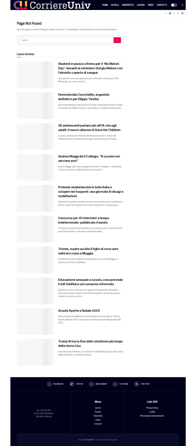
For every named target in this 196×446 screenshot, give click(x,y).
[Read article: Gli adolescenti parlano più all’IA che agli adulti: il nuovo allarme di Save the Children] (35, 136)
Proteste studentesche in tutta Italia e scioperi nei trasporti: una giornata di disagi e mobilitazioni (90, 191)
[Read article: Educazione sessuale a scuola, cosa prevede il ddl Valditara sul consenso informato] (35, 291)
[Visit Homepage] (52, 5)
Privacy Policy (152, 408)
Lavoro (141, 5)
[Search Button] (182, 5)
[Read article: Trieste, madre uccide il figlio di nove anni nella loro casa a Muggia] (35, 260)
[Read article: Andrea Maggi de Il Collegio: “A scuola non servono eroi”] (35, 167)
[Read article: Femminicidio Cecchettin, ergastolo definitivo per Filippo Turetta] (35, 105)
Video (151, 5)
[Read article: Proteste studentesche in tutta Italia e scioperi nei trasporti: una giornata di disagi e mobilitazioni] (35, 198)
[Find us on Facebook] (165, 13)
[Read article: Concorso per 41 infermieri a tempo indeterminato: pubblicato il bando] (35, 229)
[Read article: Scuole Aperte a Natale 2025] (35, 321)
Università (128, 5)
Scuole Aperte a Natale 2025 (79, 310)
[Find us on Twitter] (182, 13)
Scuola (115, 5)
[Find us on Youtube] (120, 384)
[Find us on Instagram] (174, 13)
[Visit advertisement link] (154, 42)
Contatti (162, 5)
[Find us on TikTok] (170, 13)
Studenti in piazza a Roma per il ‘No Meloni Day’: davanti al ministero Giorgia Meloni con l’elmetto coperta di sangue (90, 68)
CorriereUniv (89, 440)
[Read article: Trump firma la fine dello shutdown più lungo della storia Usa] (35, 352)
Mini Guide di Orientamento (152, 416)
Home (105, 5)
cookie (152, 412)
